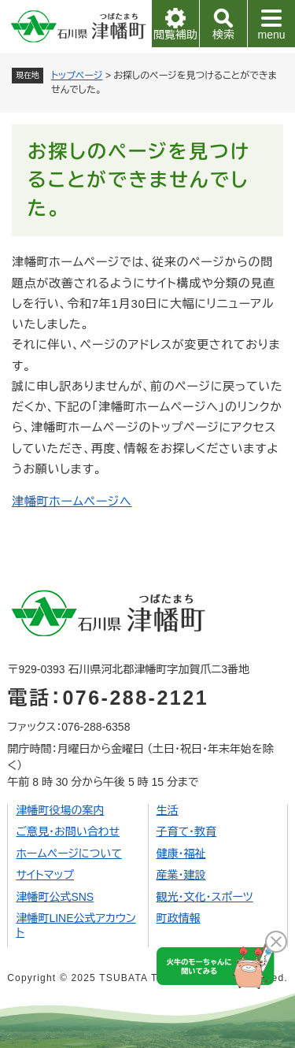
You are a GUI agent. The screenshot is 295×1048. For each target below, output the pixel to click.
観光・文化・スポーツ (205, 897)
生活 (168, 810)
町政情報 (179, 918)
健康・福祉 (181, 853)
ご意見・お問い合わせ (68, 831)
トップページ (77, 75)
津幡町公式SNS (55, 897)
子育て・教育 (187, 831)
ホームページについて (69, 853)
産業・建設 (181, 874)
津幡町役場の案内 (60, 810)
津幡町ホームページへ (72, 501)
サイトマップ (45, 874)
